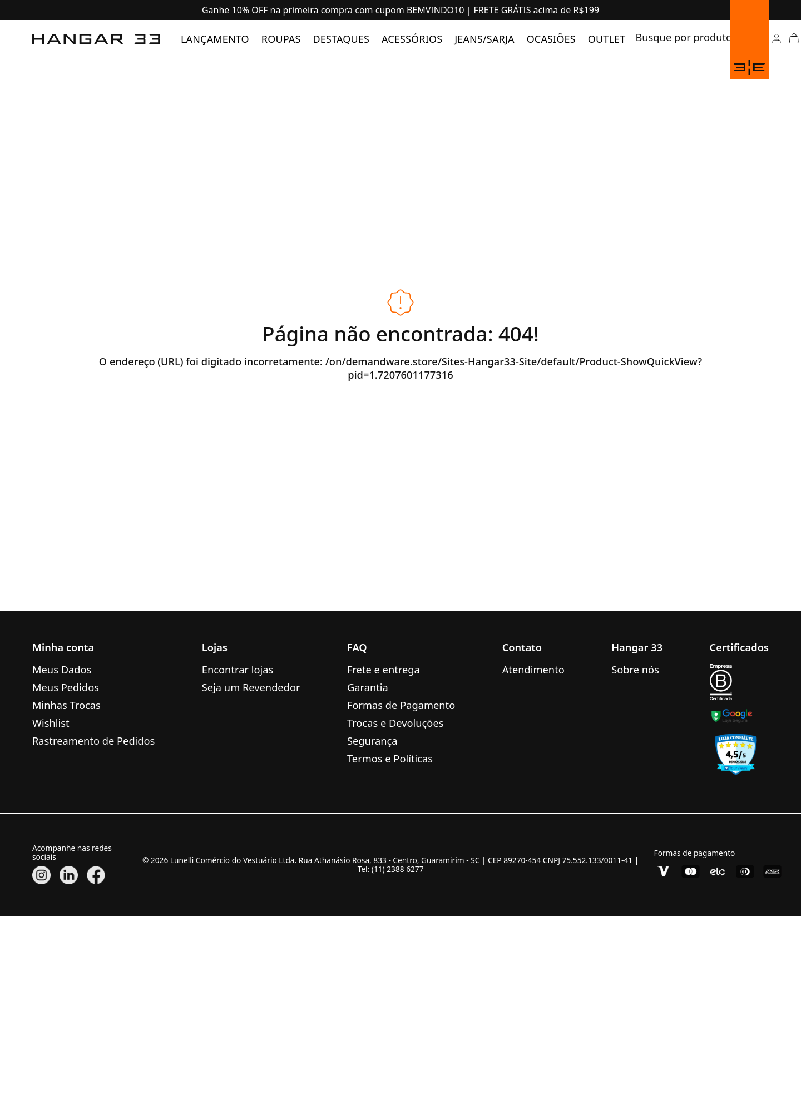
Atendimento (533, 669)
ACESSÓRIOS (412, 39)
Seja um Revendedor (251, 687)
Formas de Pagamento (401, 705)
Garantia (367, 687)
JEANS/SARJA (484, 39)
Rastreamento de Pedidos (93, 740)
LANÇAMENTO (215, 39)
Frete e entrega (383, 669)
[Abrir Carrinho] (793, 39)
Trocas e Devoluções (395, 723)
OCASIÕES (551, 39)
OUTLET (607, 39)
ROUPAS (281, 39)
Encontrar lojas (237, 669)
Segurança (372, 740)
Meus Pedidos (65, 687)
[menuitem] (215, 39)
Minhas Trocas (66, 705)
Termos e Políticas (390, 758)
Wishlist (51, 723)
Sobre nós (635, 669)
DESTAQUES (341, 39)
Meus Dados (61, 669)
